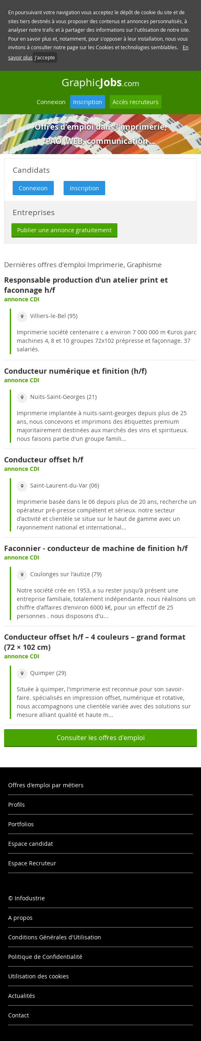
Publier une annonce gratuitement (64, 230)
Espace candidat (30, 843)
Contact (18, 1015)
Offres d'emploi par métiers (46, 785)
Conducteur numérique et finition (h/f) (75, 371)
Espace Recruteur (32, 863)
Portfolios (21, 824)
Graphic (100, 82)
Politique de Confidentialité (45, 956)
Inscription (87, 102)
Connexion (51, 102)
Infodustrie (30, 898)
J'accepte (45, 57)
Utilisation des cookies (38, 976)
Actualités (21, 996)
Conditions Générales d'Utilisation (54, 937)
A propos (20, 917)
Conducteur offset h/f (43, 460)
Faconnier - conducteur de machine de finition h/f (96, 548)
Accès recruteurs (136, 102)
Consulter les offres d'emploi (101, 737)
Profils (16, 804)
